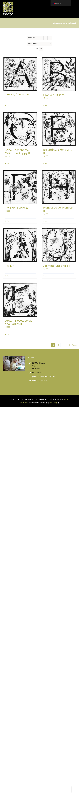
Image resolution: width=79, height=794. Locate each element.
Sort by (31, 37)
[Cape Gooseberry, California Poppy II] (20, 129)
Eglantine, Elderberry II (57, 151)
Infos (7, 105)
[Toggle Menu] (74, 9)
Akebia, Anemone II (18, 94)
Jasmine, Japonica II (57, 265)
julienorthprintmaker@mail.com (41, 376)
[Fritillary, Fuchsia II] (20, 187)
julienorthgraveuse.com (40, 380)
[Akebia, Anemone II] (20, 74)
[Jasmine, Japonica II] (59, 245)
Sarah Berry (53, 402)
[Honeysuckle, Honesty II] (59, 187)
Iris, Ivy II (10, 265)
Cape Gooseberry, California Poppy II (17, 151)
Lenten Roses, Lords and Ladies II (18, 322)
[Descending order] (50, 38)
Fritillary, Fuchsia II (17, 208)
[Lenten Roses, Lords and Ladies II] (20, 300)
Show (33, 43)
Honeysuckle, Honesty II (58, 209)
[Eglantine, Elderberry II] (59, 129)
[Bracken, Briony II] (59, 74)
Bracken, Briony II (55, 95)
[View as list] (41, 49)
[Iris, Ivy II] (20, 245)
